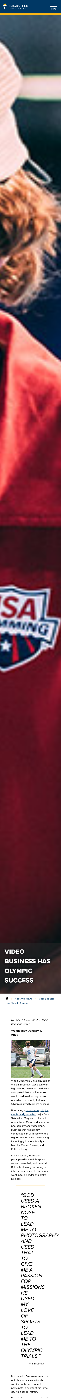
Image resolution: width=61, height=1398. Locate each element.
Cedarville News (23, 998)
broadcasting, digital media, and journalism (29, 1112)
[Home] (7, 998)
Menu (53, 6)
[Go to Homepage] (15, 8)
